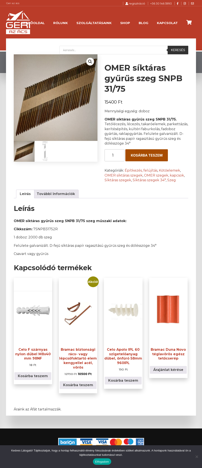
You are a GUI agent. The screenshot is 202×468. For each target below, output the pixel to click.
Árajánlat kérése (168, 370)
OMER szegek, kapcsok (164, 175)
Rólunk (60, 23)
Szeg (171, 180)
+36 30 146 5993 (161, 3)
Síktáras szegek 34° (149, 180)
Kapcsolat (167, 23)
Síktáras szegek (118, 180)
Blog (143, 23)
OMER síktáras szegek (124, 175)
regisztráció (135, 3)
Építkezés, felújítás (141, 170)
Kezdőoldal (33, 23)
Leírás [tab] (25, 194)
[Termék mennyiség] (115, 155)
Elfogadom (102, 461)
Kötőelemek (169, 170)
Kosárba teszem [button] (33, 376)
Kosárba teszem (147, 155)
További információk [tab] (56, 194)
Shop (125, 23)
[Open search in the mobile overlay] (123, 50)
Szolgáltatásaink (94, 23)
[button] (90, 62)
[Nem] (196, 456)
